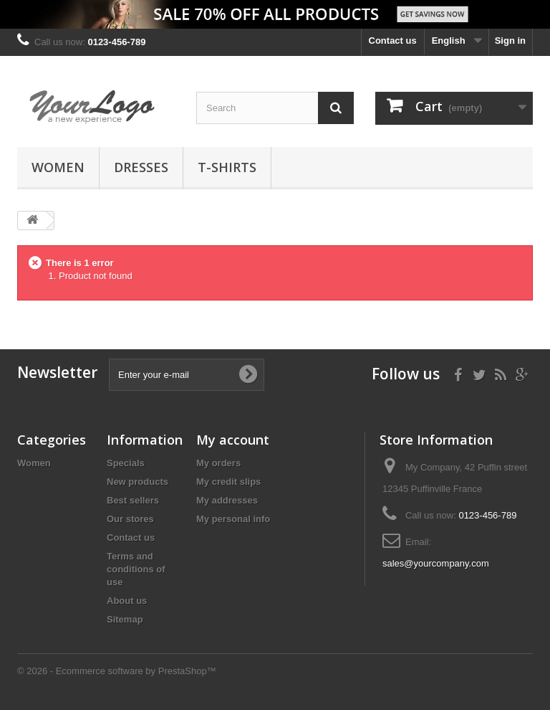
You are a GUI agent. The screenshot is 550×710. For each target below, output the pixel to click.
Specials (126, 463)
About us (127, 600)
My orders (218, 463)
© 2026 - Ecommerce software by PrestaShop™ (116, 671)
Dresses (141, 167)
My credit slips (228, 481)
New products (137, 481)
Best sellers (133, 500)
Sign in (510, 40)
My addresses (227, 500)
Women (58, 167)
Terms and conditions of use (136, 569)
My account (232, 439)
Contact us (393, 40)
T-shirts (227, 167)
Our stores (130, 518)
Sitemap (125, 619)
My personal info (233, 518)
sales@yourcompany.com (435, 563)
